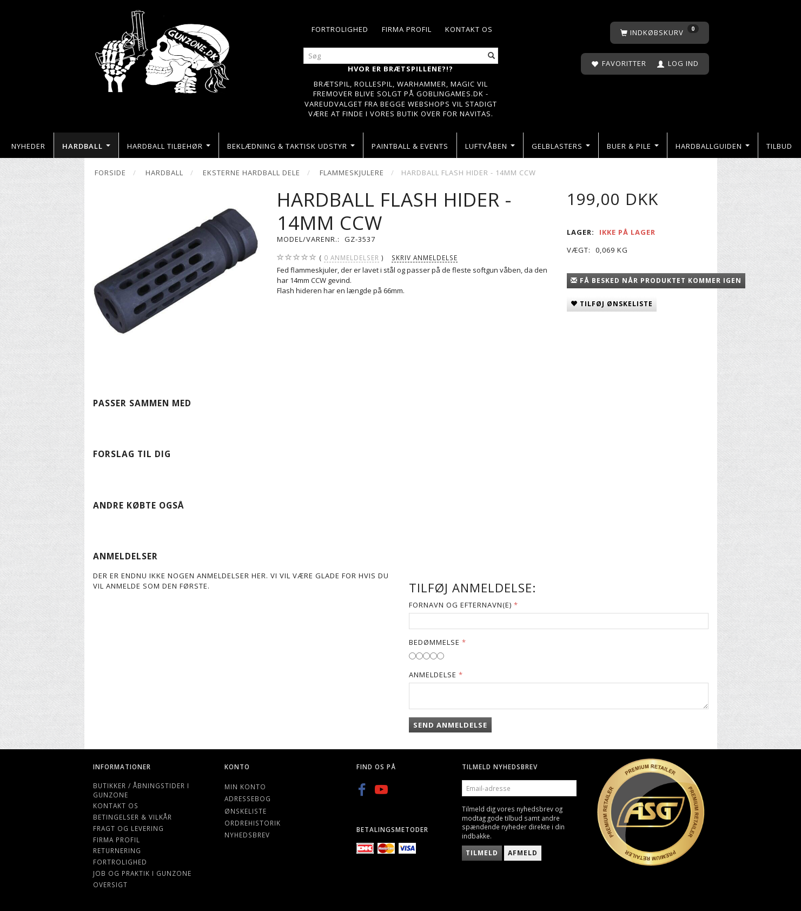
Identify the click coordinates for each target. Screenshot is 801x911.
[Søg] (491, 56)
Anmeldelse (432, 674)
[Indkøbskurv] (659, 33)
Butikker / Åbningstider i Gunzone (141, 790)
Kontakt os (469, 29)
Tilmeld (482, 852)
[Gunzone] (163, 49)
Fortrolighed (340, 29)
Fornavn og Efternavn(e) (460, 605)
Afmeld (523, 852)
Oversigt (110, 884)
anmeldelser (351, 257)
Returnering (117, 850)
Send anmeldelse (450, 725)
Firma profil (407, 29)
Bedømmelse (434, 642)
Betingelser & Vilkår (132, 817)
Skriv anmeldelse (425, 257)
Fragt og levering (128, 828)
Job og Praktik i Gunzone (142, 873)
